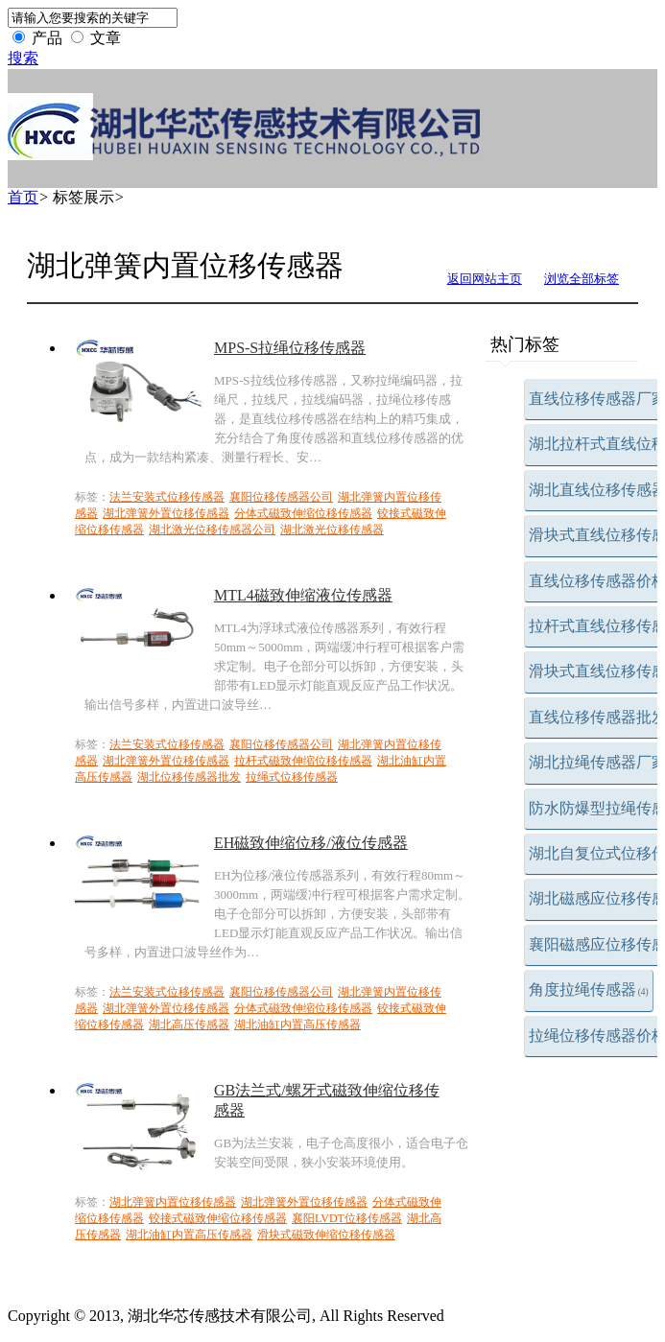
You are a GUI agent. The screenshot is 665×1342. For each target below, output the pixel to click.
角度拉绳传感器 (589, 989)
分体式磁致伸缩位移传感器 (303, 513)
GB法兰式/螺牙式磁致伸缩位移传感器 (326, 1100)
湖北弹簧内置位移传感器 (172, 1202)
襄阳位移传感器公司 (281, 497)
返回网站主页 (484, 278)
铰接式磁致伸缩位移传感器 (218, 1218)
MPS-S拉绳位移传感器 (290, 348)
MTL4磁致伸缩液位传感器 (303, 595)
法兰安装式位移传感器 (167, 497)
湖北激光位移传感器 (332, 529)
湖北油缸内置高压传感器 (297, 1024)
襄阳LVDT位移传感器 (347, 1218)
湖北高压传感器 (189, 1024)
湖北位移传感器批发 (189, 777)
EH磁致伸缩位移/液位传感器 (311, 843)
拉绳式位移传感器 (292, 777)
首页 (23, 197)
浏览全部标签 (581, 278)
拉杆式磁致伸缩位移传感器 (303, 760)
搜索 (23, 58)
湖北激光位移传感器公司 (212, 529)
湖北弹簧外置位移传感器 (166, 513)
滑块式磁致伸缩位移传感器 (326, 1234)
